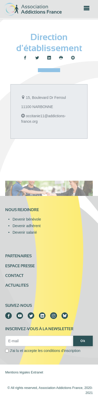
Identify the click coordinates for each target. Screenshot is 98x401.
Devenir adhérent (27, 226)
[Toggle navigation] (86, 9)
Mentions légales (17, 372)
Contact (14, 275)
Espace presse (20, 266)
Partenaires (18, 256)
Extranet (37, 372)
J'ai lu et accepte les (45, 351)
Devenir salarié (25, 232)
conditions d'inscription (62, 351)
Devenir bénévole (27, 219)
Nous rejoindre (22, 209)
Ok (82, 341)
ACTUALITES (16, 285)
